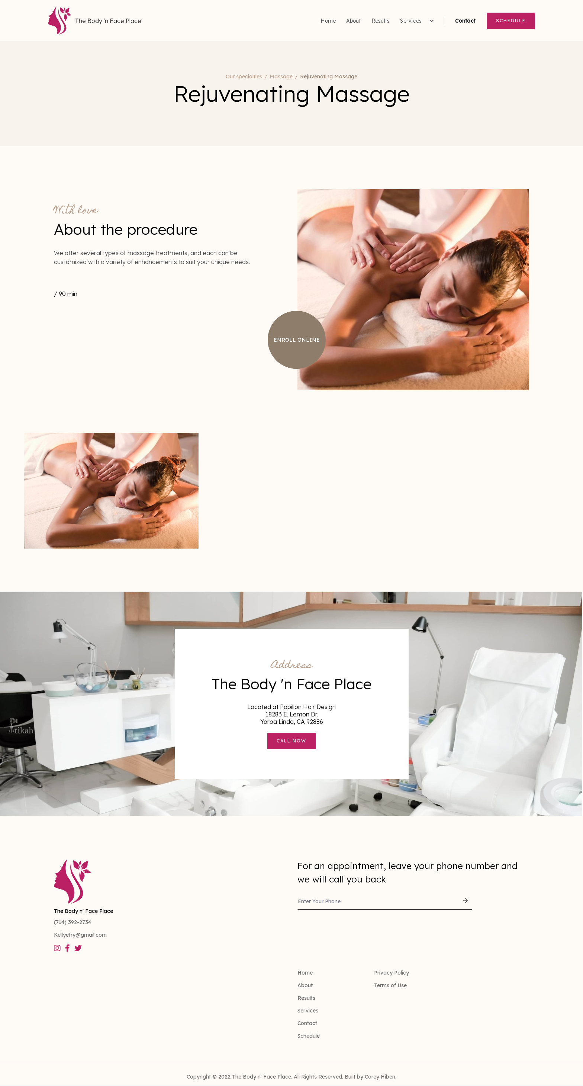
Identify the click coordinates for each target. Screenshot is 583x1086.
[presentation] (353, 930)
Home (328, 20)
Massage (281, 76)
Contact (465, 20)
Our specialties (244, 76)
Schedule (511, 20)
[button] (416, 20)
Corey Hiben (380, 1076)
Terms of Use (390, 985)
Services (307, 1011)
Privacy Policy (391, 973)
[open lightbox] (111, 491)
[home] (94, 21)
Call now (291, 741)
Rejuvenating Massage (328, 76)
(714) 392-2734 (72, 922)
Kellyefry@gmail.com (80, 935)
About (353, 20)
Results (380, 20)
